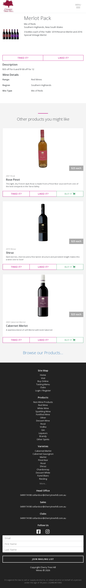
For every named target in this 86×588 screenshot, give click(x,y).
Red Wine (43, 405)
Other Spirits (43, 439)
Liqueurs (43, 433)
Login (38, 390)
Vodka (43, 426)
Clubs (43, 387)
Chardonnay (43, 469)
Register (46, 390)
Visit (43, 378)
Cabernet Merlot (17, 326)
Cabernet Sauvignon (43, 453)
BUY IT (69, 193)
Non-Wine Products (43, 402)
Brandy (43, 436)
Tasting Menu (43, 384)
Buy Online (43, 381)
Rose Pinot (13, 179)
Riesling (43, 478)
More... (43, 483)
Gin (43, 429)
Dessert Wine (43, 420)
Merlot (43, 457)
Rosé (43, 423)
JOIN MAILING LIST (43, 559)
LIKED (63, 57)
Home (43, 374)
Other (43, 417)
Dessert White (43, 472)
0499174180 (26, 495)
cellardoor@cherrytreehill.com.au (49, 495)
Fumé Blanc (43, 475)
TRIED (23, 57)
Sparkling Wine (43, 411)
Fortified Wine (43, 414)
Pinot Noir (43, 460)
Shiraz (10, 253)
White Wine (43, 408)
